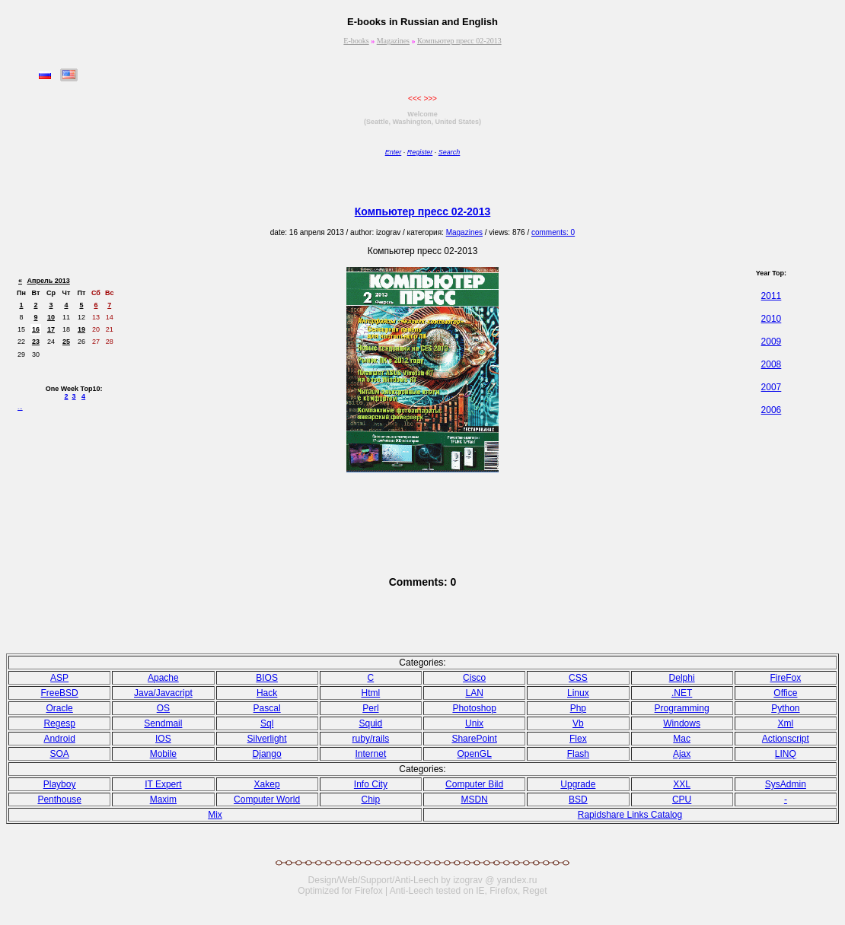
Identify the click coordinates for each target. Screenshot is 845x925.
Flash (578, 754)
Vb (578, 723)
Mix (215, 814)
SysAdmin (785, 784)
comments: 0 (553, 232)
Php (578, 708)
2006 (771, 410)
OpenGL (474, 754)
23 (36, 341)
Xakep (267, 784)
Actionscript (785, 738)
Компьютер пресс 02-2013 (459, 41)
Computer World (267, 799)
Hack (267, 693)
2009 (771, 341)
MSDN (474, 799)
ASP (59, 677)
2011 (771, 296)
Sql (266, 723)
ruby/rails (371, 738)
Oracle (59, 708)
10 (51, 317)
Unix (474, 723)
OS (163, 708)
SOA (59, 754)
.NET (681, 693)
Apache (163, 677)
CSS (578, 677)
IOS (163, 738)
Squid (371, 723)
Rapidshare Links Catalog (630, 814)
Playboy (59, 784)
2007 (771, 387)
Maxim (163, 799)
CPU (681, 799)
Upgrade (577, 784)
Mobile (163, 754)
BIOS (267, 677)
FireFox (786, 677)
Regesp (59, 723)
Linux (578, 693)
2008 (771, 364)
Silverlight (267, 738)
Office (785, 693)
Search (449, 152)
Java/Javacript (163, 693)
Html (371, 693)
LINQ (785, 754)
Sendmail (163, 723)
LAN (474, 693)
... (20, 407)
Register (420, 152)
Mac (681, 738)
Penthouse (59, 799)
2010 (771, 318)
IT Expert (163, 784)
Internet (371, 754)
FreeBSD (59, 693)
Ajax (681, 754)
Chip (371, 799)
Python (785, 708)
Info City (370, 784)
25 (66, 341)
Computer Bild (474, 784)
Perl (370, 708)
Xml (786, 723)
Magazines (393, 41)
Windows (681, 723)
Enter (393, 152)
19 (81, 329)
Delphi (682, 677)
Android (59, 738)
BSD (578, 799)
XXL (681, 784)
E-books (355, 41)
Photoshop (474, 708)
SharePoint (473, 738)
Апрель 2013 (48, 280)
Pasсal (267, 708)
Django (267, 754)
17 (51, 329)
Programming (682, 708)
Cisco (474, 677)
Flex (578, 738)
